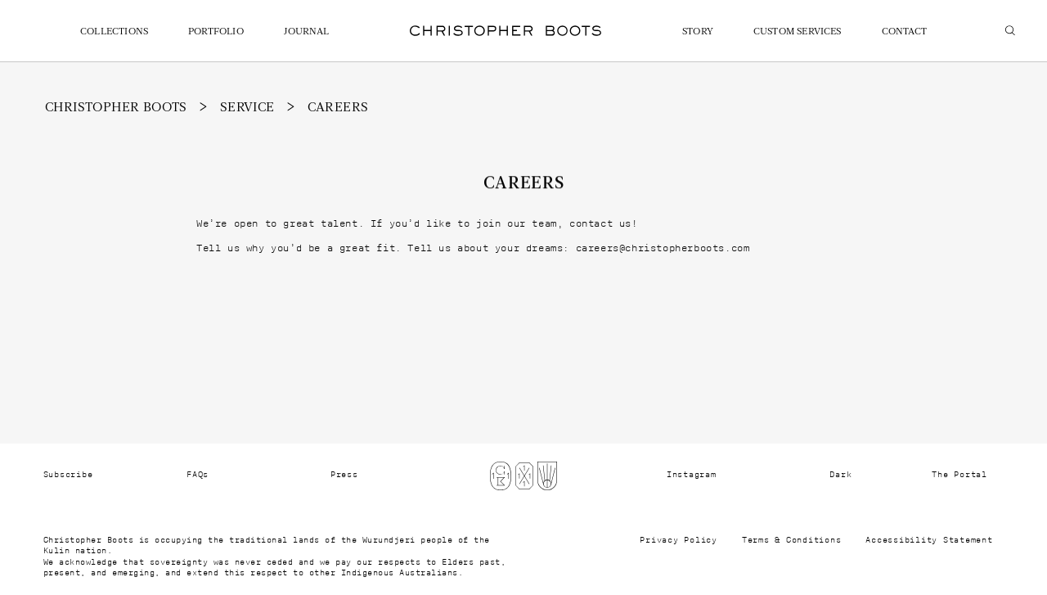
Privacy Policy (678, 540)
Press (344, 475)
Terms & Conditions (792, 540)
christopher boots (116, 108)
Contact (904, 32)
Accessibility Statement (928, 540)
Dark (840, 475)
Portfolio (216, 32)
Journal (306, 32)
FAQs (197, 475)
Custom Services (797, 32)
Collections (114, 32)
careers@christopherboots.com (663, 248)
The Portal (959, 475)
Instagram (692, 475)
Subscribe (68, 475)
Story (697, 32)
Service (247, 108)
